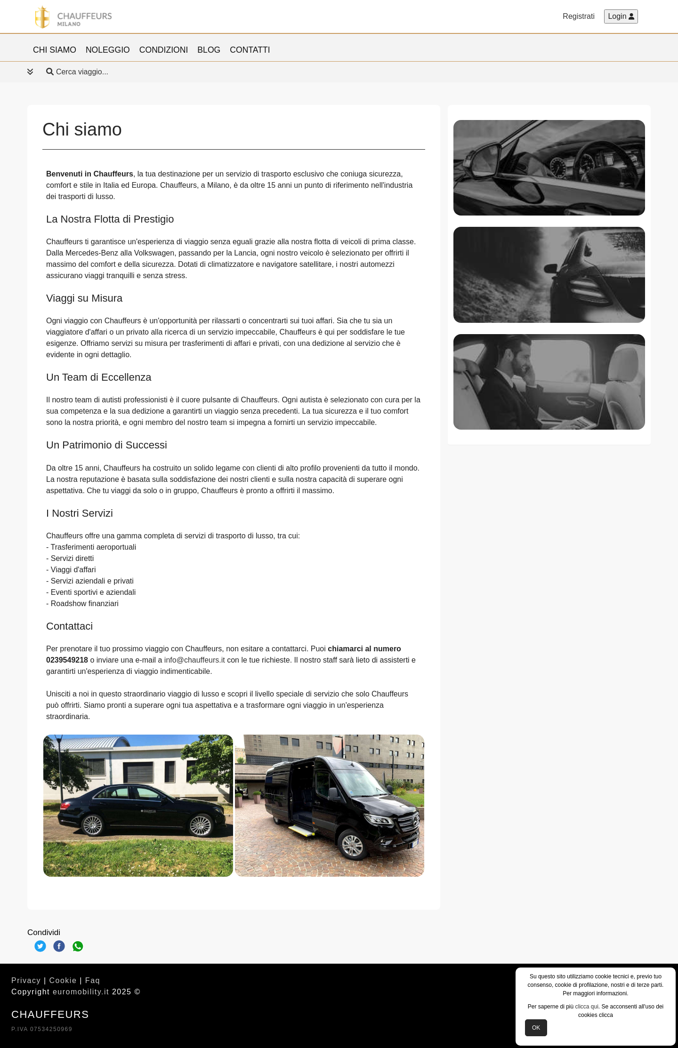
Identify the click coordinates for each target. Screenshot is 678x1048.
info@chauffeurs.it (194, 660)
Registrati (579, 16)
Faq (92, 980)
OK (536, 1027)
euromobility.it (81, 992)
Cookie (63, 980)
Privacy (26, 980)
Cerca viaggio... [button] (67, 72)
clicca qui (586, 1006)
